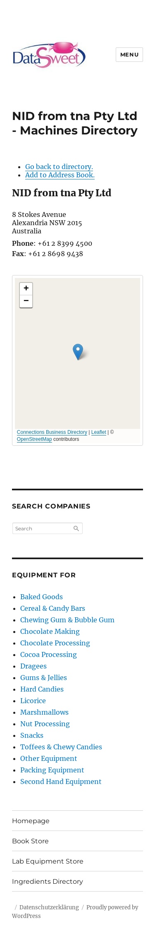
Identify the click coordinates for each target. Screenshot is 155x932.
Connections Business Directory (52, 432)
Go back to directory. (59, 166)
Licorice (33, 701)
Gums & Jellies (43, 677)
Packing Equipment (52, 770)
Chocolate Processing (55, 643)
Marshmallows (44, 712)
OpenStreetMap (34, 439)
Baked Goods (41, 597)
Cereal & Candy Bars (52, 608)
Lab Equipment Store (47, 861)
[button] (78, 352)
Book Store (30, 841)
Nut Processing (45, 724)
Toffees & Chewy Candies (61, 747)
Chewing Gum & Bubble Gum (67, 620)
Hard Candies (42, 689)
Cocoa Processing (48, 654)
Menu (129, 54)
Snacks (31, 735)
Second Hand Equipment (61, 781)
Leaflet (98, 432)
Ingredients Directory (47, 881)
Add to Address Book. (60, 175)
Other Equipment (48, 758)
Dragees (33, 666)
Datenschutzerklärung (49, 907)
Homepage (31, 821)
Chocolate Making (50, 631)
